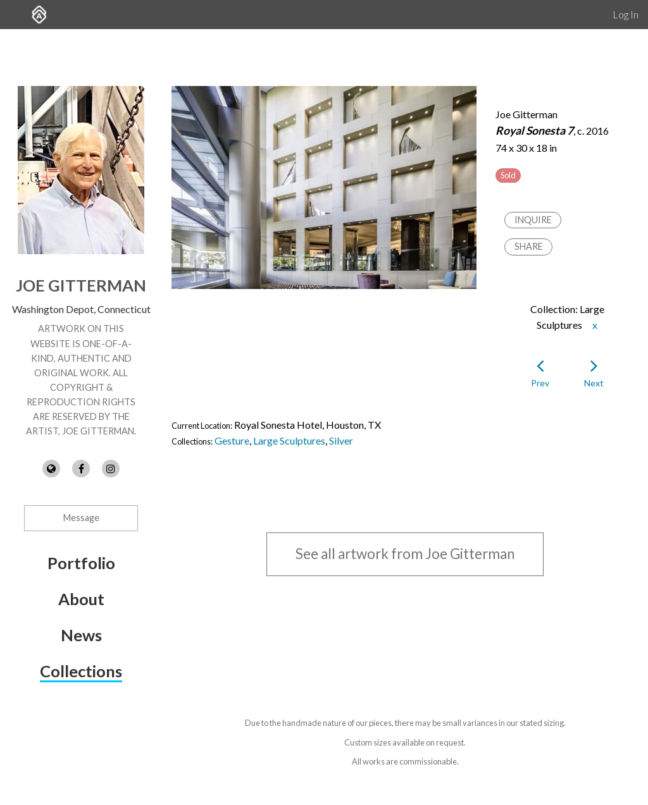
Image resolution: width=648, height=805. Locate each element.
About (81, 598)
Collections (81, 670)
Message (81, 517)
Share (528, 246)
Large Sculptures (289, 440)
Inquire (533, 219)
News (81, 634)
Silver (341, 440)
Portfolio (81, 562)
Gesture (232, 440)
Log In (626, 14)
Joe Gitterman (81, 285)
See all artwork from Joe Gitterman (405, 553)
